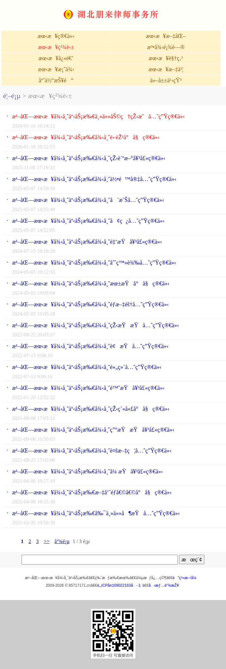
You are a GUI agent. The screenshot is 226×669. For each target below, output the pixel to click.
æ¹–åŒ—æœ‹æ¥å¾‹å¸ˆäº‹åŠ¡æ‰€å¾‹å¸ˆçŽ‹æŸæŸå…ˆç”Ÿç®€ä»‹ (95, 325)
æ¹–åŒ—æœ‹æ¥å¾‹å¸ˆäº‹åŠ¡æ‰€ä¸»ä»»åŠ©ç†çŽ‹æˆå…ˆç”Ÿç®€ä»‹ (98, 116)
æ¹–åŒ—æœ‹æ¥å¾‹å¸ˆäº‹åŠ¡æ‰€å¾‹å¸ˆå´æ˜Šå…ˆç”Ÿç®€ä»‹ (88, 200)
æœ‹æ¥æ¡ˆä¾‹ (56, 69)
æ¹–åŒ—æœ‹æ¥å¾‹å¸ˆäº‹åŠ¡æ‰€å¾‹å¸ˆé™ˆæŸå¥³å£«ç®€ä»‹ (88, 388)
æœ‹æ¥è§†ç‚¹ (166, 58)
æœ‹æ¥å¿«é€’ (56, 58)
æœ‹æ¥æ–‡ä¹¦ (165, 69)
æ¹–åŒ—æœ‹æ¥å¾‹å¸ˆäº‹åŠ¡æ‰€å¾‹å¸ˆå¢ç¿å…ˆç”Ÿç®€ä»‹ (88, 221)
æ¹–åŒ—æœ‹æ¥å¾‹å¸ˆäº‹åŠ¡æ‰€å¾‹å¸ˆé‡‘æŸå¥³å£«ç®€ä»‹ (87, 242)
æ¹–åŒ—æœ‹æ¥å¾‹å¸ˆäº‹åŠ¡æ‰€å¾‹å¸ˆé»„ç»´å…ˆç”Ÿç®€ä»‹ (86, 367)
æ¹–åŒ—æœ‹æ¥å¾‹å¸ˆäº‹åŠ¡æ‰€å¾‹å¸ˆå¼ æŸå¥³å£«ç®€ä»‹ (87, 471)
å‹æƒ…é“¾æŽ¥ (164, 585)
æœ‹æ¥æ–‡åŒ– (166, 36)
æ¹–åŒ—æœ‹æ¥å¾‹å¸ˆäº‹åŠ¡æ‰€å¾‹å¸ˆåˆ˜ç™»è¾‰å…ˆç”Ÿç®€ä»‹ (94, 262)
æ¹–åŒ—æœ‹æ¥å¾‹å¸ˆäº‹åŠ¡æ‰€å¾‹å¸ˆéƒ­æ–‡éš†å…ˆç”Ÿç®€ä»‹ (90, 304)
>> (46, 541)
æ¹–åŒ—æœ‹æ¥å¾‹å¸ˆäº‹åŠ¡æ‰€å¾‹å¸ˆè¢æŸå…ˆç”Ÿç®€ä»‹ (90, 346)
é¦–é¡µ (12, 96)
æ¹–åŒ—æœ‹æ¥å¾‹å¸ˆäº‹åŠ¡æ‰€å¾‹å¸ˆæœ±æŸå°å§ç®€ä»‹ (91, 283)
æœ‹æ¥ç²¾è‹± (56, 47)
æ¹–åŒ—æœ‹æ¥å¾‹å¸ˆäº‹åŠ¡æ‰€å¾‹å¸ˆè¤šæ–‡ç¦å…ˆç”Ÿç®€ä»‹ (91, 450)
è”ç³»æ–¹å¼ (185, 578)
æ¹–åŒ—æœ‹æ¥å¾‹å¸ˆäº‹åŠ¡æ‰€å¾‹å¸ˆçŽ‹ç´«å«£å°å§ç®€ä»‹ (91, 409)
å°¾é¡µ (62, 541)
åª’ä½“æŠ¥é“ (56, 80)
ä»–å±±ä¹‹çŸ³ (166, 80)
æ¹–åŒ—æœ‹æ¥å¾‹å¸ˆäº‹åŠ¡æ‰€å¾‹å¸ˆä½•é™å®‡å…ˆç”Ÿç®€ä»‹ (94, 179)
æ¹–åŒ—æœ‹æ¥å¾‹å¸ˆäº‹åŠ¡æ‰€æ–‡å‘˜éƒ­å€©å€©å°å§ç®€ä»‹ (92, 492)
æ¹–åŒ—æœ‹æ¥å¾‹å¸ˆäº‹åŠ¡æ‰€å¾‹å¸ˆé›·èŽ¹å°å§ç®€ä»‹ (86, 137)
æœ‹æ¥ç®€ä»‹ (55, 36)
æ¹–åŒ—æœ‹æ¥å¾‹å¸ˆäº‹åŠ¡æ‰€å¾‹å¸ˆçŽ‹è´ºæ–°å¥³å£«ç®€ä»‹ (88, 158)
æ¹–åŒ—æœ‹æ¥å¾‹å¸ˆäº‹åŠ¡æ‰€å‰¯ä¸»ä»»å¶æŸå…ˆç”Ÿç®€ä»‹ (96, 513)
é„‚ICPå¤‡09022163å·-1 (118, 585)
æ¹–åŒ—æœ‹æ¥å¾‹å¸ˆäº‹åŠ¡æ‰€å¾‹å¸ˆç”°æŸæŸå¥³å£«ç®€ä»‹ (93, 430)
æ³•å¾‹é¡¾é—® (165, 47)
